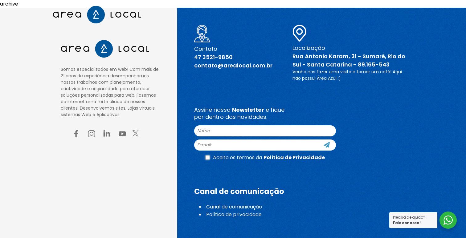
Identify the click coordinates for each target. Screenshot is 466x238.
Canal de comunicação (234, 206)
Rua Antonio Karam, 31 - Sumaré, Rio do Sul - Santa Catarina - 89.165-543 (348, 60)
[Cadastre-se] (326, 145)
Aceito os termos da (265, 157)
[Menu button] (406, 14)
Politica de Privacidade (294, 157)
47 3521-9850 (213, 57)
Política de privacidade (234, 214)
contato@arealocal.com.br (233, 65)
